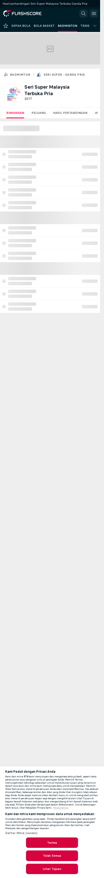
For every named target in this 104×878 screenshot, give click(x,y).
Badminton (20, 74)
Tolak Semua (52, 855)
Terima (52, 842)
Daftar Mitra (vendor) (21, 833)
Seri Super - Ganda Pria (64, 74)
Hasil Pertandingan (70, 113)
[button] (83, 13)
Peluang (38, 113)
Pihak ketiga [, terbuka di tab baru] (60, 807)
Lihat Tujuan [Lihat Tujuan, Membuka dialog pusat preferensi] (52, 869)
